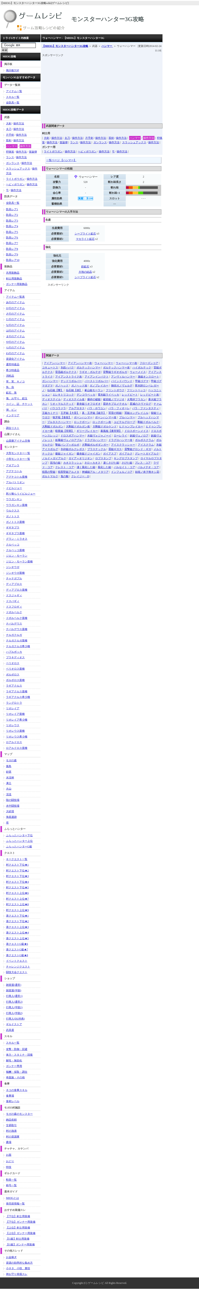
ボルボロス (12, 674)
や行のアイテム (15, 341)
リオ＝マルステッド (62, 403)
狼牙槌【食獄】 (62, 417)
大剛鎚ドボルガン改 (78, 426)
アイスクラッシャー (123, 444)
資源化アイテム (15, 358)
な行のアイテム (15, 325)
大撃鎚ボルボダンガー (95, 444)
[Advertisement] (120, 88)
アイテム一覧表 (15, 296)
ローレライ (120, 435)
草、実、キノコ (15, 381)
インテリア (12, 415)
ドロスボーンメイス (136, 430)
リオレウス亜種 (15, 730)
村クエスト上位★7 (17, 898)
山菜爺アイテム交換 (18, 440)
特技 (8, 1167)
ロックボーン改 (101, 422)
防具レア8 (12, 249)
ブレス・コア (143, 462)
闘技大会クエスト (16, 972)
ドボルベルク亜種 (16, 618)
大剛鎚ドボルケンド (105, 426)
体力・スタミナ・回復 (19, 1054)
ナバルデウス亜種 (16, 629)
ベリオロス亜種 (15, 668)
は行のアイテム (15, 330)
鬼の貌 (65, 476)
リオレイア (12, 708)
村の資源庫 (12, 1136)
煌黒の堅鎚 (48, 471)
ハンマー (107, 46)
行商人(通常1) (14, 996)
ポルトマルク (50, 476)
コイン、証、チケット (19, 404)
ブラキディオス (15, 657)
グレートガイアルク (147, 453)
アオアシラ (12, 465)
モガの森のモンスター (19, 1113)
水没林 (10, 777)
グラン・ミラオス (16, 538)
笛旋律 (64, 142)
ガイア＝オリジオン (81, 458)
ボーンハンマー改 (105, 417)
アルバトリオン (15, 482)
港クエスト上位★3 (17, 927)
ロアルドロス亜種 (16, 748)
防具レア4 (12, 226)
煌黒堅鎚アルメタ (68, 471)
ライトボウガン (53, 151)
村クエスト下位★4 (17, 881)
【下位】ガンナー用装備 (20, 1221)
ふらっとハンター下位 (19, 835)
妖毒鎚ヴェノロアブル (68, 440)
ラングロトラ (14, 702)
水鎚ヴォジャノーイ (99, 435)
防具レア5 (12, 232)
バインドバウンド (121, 381)
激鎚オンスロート (148, 376)
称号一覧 (11, 1185)
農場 (8, 1142)
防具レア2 (12, 214)
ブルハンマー (127, 417)
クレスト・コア (64, 467)
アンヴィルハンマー (123, 376)
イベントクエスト (16, 960)
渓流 (8, 794)
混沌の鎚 (55, 462)
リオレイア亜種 (15, 713)
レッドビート (130, 394)
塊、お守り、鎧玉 (16, 398)
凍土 (8, 783)
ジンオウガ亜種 (15, 572)
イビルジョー (14, 488)
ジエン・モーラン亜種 (19, 561)
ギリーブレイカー (87, 430)
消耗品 (10, 375)
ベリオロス (12, 663)
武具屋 (10, 1030)
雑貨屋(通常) (13, 984)
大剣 (46, 137)
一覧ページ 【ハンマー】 (61, 160)
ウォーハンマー (103, 363)
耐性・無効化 (14, 1060)
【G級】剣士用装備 (17, 1238)
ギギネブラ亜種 (15, 533)
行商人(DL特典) (15, 1018)
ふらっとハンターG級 (19, 846)
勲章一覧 (11, 1179)
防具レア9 (12, 254)
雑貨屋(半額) (13, 990)
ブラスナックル (96, 449)
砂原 (8, 771)
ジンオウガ (12, 567)
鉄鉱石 (85, 266)
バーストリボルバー (97, 381)
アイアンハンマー (54, 363)
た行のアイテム (15, 319)
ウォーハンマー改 (126, 363)
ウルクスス (12, 510)
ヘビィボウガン (87, 151)
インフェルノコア (121, 471)
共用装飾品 (12, 272)
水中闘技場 (12, 805)
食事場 (10, 1095)
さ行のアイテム (15, 313)
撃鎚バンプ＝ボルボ (67, 444)
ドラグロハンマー (95, 440)
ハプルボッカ (14, 651)
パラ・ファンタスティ (145, 408)
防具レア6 (12, 237)
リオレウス (12, 725)
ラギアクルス (14, 685)
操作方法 (56, 137)
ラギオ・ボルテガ (90, 372)
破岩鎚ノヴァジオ (113, 399)
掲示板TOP (12, 70)
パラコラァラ (58, 408)
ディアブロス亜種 (16, 589)
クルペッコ (12, 544)
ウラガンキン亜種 (16, 505)
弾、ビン (11, 409)
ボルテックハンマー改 (116, 367)
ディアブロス (14, 584)
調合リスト (12, 428)
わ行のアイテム (15, 353)
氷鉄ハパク (67, 367)
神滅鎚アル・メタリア (95, 471)
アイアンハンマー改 (80, 363)
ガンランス (100, 142)
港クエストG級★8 (17, 955)
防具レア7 (12, 243)
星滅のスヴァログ (140, 403)
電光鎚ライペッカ (108, 394)
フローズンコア (149, 363)
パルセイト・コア (124, 467)
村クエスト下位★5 (17, 887)
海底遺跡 (11, 816)
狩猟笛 (10, 151)
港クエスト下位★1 (17, 915)
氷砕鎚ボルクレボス (73, 449)
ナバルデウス (14, 623)
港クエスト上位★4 (17, 932)
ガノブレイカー (99, 385)
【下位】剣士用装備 (18, 1216)
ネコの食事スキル (16, 1090)
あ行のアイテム (15, 302)
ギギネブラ (12, 527)
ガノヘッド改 (79, 385)
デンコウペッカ (86, 394)
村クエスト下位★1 (17, 864)
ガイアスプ (109, 453)
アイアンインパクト (97, 376)
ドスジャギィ (14, 595)
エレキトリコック (63, 394)
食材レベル (12, 1101)
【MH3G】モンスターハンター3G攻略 (65, 46)
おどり (10, 1161)
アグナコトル (14, 471)
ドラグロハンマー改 (120, 440)
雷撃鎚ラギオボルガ (115, 372)
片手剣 (89, 137)
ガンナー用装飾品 (16, 284)
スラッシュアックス (134, 142)
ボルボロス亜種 (15, 680)
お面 (8, 1154)
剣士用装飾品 (14, 278)
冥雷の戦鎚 (115, 412)
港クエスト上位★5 (17, 938)
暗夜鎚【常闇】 (64, 430)
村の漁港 (11, 1130)
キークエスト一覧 (16, 859)
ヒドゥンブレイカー (131, 426)
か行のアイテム (15, 308)
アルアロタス (77, 408)
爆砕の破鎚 (94, 399)
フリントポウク (115, 390)
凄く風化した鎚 (86, 467)
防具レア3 (12, 220)
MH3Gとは (12, 1198)
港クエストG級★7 (17, 949)
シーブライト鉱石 (85, 233)
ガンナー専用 (14, 1066)
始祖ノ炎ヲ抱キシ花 (147, 471)
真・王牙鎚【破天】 (94, 412)
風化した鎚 (104, 467)
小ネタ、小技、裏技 (18, 1268)
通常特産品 (12, 364)
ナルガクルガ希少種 (18, 646)
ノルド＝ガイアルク (54, 458)
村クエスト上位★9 (17, 910)
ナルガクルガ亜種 (16, 640)
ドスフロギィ (14, 606)
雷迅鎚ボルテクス (66, 372)
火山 (8, 788)
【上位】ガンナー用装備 (20, 1233)
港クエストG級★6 (17, 944)
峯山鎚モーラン (93, 390)
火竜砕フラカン (136, 399)
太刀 (67, 137)
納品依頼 (11, 1119)
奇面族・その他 (15, 1077)
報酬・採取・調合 (16, 1071)
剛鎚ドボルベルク (148, 422)
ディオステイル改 (74, 399)
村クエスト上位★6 (17, 893)
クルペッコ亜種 (15, 550)
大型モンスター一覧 (18, 453)
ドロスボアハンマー (73, 435)
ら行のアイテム (15, 347)
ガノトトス (12, 516)
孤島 (8, 766)
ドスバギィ (12, 601)
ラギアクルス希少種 (18, 697)
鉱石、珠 (11, 392)
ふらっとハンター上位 (19, 840)
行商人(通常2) (14, 1001)
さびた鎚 (127, 462)
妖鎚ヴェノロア (139, 435)
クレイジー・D (80, 476)
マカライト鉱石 (85, 238)
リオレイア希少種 (16, 719)
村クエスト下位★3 (17, 876)
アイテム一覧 (14, 91)
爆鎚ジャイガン (64, 453)
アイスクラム (146, 444)
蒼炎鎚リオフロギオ (89, 403)
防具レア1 (12, 209)
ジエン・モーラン (16, 555)
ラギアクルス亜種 (16, 691)
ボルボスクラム (144, 440)
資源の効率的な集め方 (19, 1262)
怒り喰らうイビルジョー (20, 493)
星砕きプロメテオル (115, 403)
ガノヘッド (62, 385)
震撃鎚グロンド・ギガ (137, 449)
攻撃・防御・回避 (16, 1049)
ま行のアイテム (15, 336)
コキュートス (50, 367)
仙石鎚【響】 (55, 390)
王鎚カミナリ (50, 412)
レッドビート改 (149, 394)
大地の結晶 (85, 271)
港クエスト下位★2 (17, 921)
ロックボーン (82, 422)
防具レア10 (12, 260)
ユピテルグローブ (124, 422)
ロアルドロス (14, 742)
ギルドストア (14, 1024)
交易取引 (11, 1125)
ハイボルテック (141, 367)
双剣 (111, 137)
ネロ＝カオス (92, 462)
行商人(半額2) (14, 1013)
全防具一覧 (12, 102)
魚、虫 (10, 387)
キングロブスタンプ (126, 458)
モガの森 (11, 760)
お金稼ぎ (11, 1257)
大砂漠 (10, 811)
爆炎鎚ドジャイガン (89, 453)
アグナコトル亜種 (16, 476)
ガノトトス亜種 (15, 521)
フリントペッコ (136, 390)
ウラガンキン (14, 499)
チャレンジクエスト (18, 966)
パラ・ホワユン (96, 408)
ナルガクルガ (14, 634)
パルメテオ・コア (148, 467)
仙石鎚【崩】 (74, 390)
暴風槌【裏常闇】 (111, 430)
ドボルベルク (14, 612)
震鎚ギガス (115, 449)
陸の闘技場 (12, 800)
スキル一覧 (12, 97)
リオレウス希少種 (16, 736)
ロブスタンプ (103, 458)
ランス (74, 142)
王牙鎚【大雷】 (70, 412)
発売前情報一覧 (15, 1203)
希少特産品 (12, 370)
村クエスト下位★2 (17, 870)
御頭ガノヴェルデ (121, 385)
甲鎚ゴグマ (141, 381)
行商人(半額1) (14, 1007)
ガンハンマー (50, 381)
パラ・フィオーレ (119, 408)
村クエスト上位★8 (17, 904)
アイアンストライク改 (68, 376)
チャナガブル (14, 578)
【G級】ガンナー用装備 (20, 1244)
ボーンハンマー (83, 417)
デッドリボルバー (71, 381)
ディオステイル (51, 399)
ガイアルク (125, 453)
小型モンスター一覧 (18, 459)
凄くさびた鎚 (111, 462)
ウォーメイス (138, 372)
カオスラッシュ (72, 462)
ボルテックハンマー (89, 367)
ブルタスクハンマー (59, 422)
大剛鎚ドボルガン (52, 426)
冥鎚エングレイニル (136, 412)
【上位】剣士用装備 (18, 1227)
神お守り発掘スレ (16, 1274)
